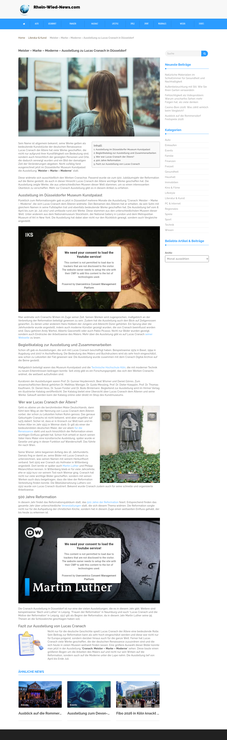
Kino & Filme (172, 187)
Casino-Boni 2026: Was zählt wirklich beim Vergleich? (186, 109)
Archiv (168, 252)
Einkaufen (171, 145)
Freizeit (169, 166)
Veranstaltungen (71, 505)
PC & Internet (173, 203)
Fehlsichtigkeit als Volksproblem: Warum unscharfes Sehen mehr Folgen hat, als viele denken (184, 98)
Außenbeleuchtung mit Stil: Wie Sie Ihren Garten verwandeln (186, 88)
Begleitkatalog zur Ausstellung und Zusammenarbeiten (126, 153)
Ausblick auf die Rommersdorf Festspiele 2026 (40, 713)
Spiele (133, 24)
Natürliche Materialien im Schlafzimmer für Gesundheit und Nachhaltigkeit (185, 78)
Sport (146, 24)
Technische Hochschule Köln (108, 367)
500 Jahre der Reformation (103, 502)
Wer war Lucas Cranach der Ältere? (115, 156)
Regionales (162, 24)
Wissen (182, 24)
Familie (169, 155)
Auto (36, 24)
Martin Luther (71, 465)
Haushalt (94, 24)
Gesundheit (52, 24)
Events (201, 24)
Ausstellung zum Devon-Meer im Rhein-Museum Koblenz (89, 713)
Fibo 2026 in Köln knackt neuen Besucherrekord (138, 713)
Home (21, 37)
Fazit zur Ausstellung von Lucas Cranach (118, 164)
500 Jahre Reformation (108, 160)
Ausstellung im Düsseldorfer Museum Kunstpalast (123, 149)
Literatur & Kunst (37, 37)
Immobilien (171, 182)
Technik (169, 224)
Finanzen (72, 24)
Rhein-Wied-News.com (57, 7)
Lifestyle (115, 24)
